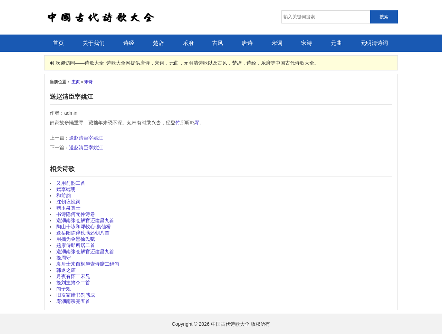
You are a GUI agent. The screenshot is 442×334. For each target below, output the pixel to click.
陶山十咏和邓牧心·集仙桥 (83, 226)
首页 (58, 43)
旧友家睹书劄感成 (75, 295)
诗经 (128, 43)
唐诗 (247, 43)
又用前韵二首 (70, 183)
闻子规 (63, 289)
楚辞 (158, 43)
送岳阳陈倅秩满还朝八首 (82, 233)
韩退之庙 (66, 270)
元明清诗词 (374, 43)
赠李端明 (66, 189)
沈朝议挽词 (68, 201)
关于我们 (94, 43)
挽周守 (63, 257)
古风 (217, 43)
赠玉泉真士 (68, 208)
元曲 (336, 43)
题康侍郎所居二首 (75, 245)
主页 (75, 81)
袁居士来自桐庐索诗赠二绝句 (87, 264)
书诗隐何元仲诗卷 (75, 214)
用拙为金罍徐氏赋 (75, 239)
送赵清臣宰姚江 (86, 138)
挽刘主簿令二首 (73, 282)
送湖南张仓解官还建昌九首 (85, 220)
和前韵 (63, 195)
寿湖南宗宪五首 (73, 301)
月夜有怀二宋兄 (73, 276)
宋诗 (306, 43)
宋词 (276, 43)
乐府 (188, 43)
